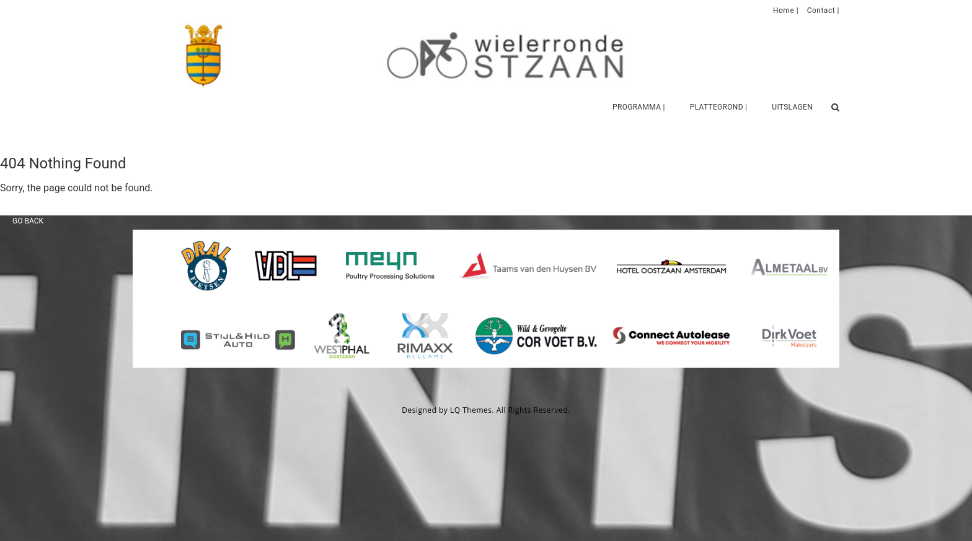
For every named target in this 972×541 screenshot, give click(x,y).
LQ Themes (471, 410)
